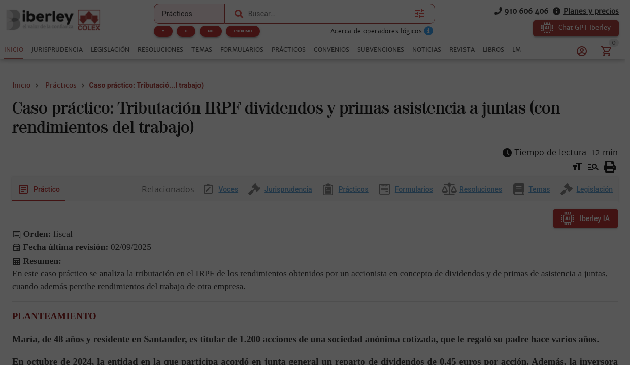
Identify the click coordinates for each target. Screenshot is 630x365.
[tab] (13, 50)
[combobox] (329, 14)
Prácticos (61, 85)
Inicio (21, 85)
